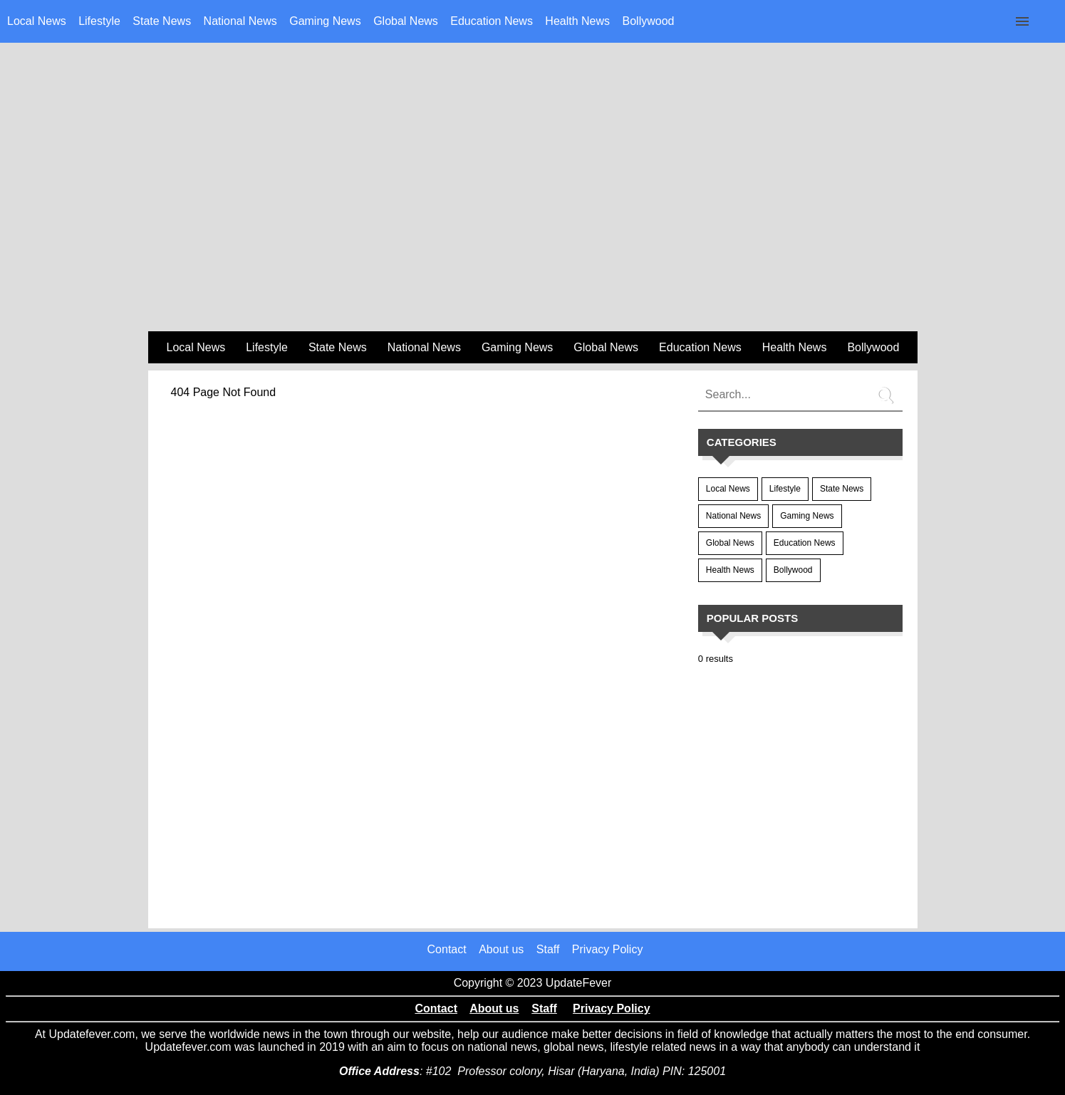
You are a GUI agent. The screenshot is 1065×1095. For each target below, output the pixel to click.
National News (240, 21)
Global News (405, 21)
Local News (36, 21)
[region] (533, 214)
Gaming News (324, 21)
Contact (447, 949)
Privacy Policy (607, 949)
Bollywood (649, 21)
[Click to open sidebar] (1022, 21)
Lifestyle (99, 21)
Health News (577, 21)
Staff (548, 949)
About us (501, 949)
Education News (491, 21)
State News (162, 21)
